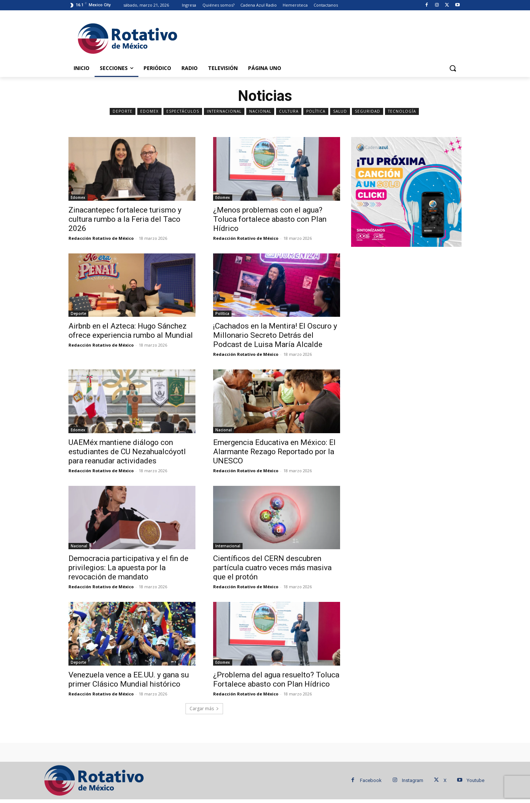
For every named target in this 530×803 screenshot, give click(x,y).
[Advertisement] (320, 37)
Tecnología (402, 111)
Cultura (288, 111)
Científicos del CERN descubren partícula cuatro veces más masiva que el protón (272, 567)
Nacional (260, 111)
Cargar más (204, 708)
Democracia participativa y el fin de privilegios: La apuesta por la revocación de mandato (128, 567)
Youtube (475, 780)
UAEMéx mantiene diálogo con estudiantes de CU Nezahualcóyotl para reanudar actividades (127, 451)
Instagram (412, 780)
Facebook (371, 780)
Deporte (122, 111)
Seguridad (367, 111)
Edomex (149, 111)
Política (315, 111)
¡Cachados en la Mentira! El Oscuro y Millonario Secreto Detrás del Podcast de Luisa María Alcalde (275, 335)
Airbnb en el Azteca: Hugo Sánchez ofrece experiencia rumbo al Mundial (130, 331)
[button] (453, 68)
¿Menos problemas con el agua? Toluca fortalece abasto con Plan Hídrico (269, 219)
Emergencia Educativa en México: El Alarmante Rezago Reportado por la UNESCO (274, 451)
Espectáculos (182, 111)
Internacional (224, 111)
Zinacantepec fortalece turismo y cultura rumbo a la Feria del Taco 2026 (124, 219)
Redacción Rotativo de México (101, 238)
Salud (340, 111)
